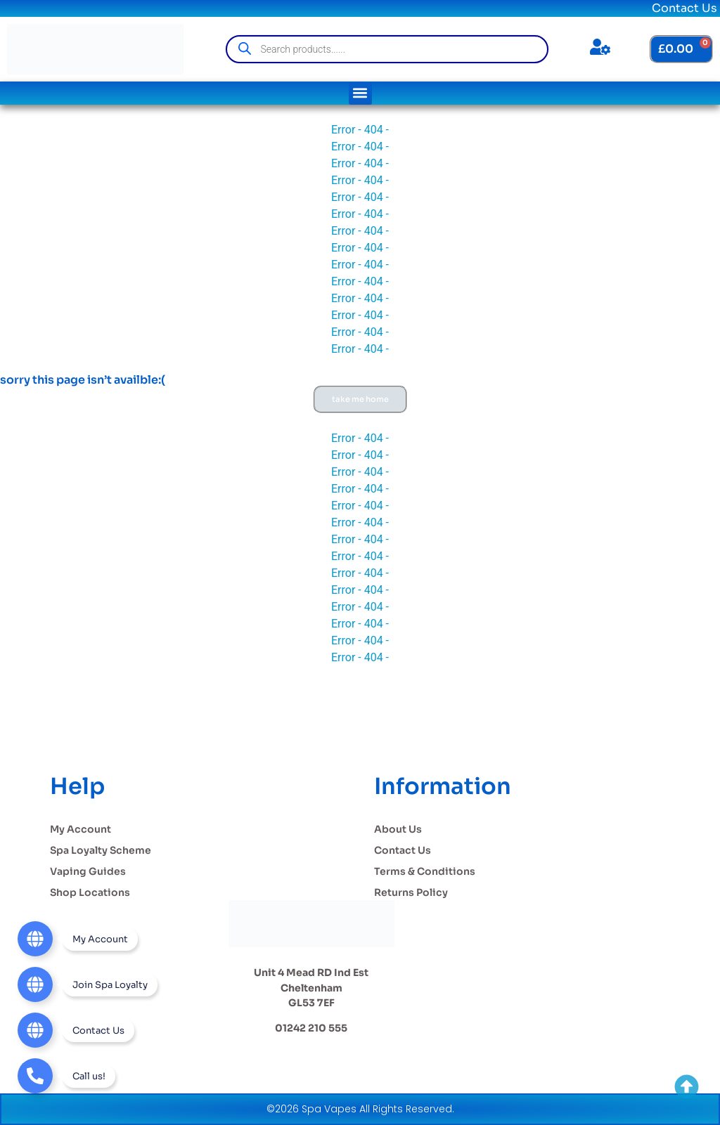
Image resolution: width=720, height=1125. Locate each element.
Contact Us (684, 8)
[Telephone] (66, 1075)
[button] (360, 93)
